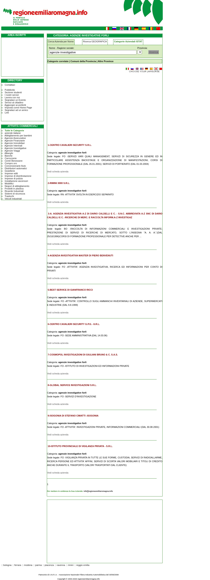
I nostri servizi (12, 95)
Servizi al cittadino (14, 102)
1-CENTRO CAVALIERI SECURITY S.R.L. (70, 145)
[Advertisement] (82, 106)
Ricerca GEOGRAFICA (95, 41)
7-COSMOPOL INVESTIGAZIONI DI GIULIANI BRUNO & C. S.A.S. (83, 354)
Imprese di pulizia (14, 178)
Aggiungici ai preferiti (15, 105)
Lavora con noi (12, 97)
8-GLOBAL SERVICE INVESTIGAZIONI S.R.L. (72, 385)
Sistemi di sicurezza (15, 193)
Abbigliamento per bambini (18, 135)
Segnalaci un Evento (15, 100)
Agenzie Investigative (15, 148)
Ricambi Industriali (14, 191)
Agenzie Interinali (13, 145)
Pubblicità (10, 90)
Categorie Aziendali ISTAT (128, 41)
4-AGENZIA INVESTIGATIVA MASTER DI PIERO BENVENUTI (80, 255)
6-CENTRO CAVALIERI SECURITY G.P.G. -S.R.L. (74, 324)
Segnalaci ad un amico (16, 110)
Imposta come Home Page (18, 107)
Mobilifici (9, 183)
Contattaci (10, 85)
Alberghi (9, 153)
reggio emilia (82, 565)
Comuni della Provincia (83, 61)
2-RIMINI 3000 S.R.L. (59, 183)
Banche (8, 155)
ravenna (61, 565)
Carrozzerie (11, 158)
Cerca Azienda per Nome (61, 41)
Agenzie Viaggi (12, 150)
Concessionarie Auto (15, 166)
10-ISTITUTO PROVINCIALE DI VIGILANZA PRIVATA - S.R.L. (80, 446)
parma (38, 565)
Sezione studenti (13, 92)
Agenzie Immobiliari (15, 143)
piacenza (49, 565)
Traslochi (9, 196)
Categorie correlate (57, 61)
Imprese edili (11, 173)
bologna (7, 565)
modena (28, 565)
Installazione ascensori (16, 181)
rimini (70, 565)
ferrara (17, 565)
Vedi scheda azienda (57, 171)
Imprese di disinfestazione (18, 176)
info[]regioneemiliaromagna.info (98, 491)
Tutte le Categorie (14, 130)
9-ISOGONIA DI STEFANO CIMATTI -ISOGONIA (73, 415)
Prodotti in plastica (14, 188)
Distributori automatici (16, 168)
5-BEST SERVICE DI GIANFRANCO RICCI (70, 290)
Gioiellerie (10, 171)
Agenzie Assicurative (15, 138)
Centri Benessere (13, 161)
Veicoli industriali (13, 198)
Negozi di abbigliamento (17, 186)
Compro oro (11, 163)
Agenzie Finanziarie (15, 140)
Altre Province (106, 61)
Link (7, 112)
